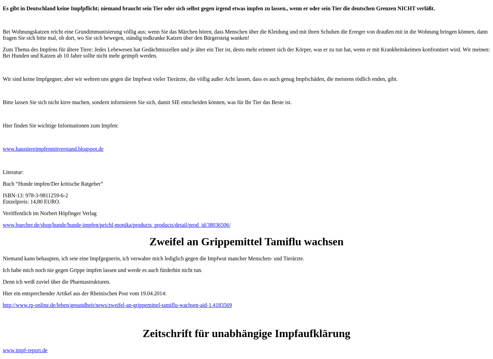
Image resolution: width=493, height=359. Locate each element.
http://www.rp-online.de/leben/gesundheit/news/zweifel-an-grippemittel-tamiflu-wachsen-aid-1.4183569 (117, 305)
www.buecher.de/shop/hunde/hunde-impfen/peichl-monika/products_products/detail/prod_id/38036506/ (117, 225)
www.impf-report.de (25, 350)
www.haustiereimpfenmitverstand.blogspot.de (53, 149)
